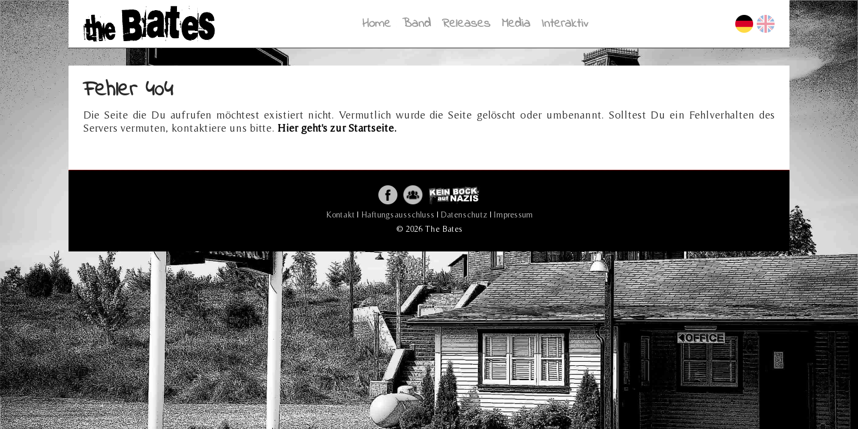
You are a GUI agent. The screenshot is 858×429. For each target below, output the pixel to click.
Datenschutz (464, 214)
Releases (466, 23)
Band (416, 23)
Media (516, 23)
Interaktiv (565, 23)
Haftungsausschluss (397, 214)
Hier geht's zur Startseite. (337, 128)
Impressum (513, 214)
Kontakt (340, 214)
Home (376, 23)
